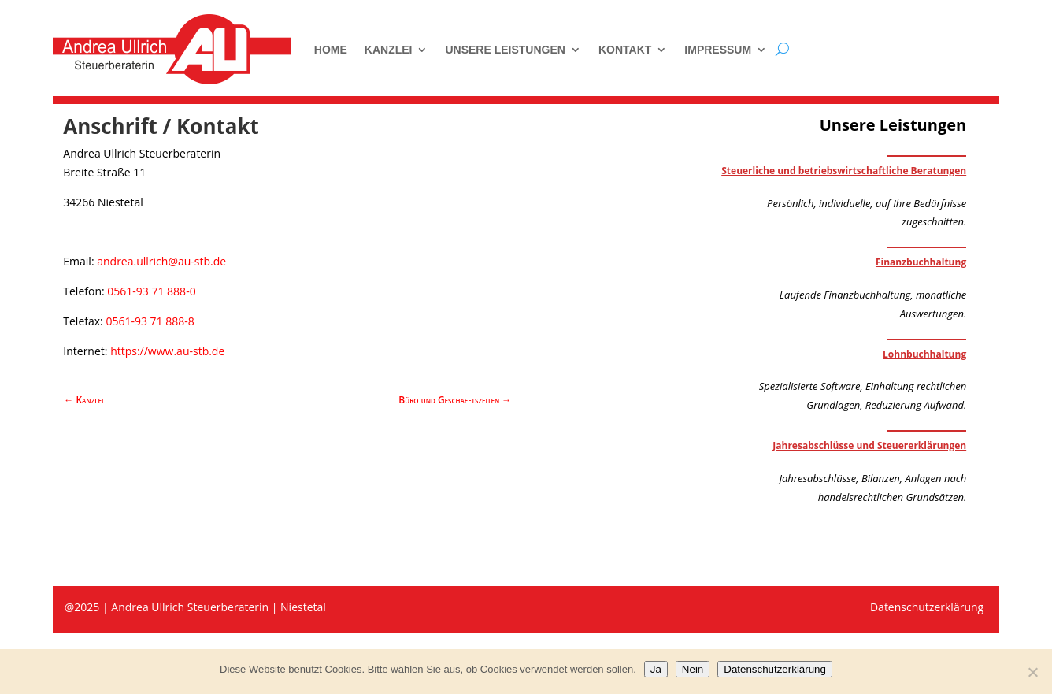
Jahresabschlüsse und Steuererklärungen (869, 445)
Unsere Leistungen (505, 49)
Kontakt (624, 49)
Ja (655, 669)
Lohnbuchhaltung (924, 354)
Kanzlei (389, 49)
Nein (692, 669)
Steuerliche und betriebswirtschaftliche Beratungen (843, 170)
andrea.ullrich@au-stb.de (161, 261)
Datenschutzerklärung (775, 669)
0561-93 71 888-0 (151, 291)
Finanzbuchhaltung (921, 262)
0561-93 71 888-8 (150, 321)
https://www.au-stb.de (167, 350)
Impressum (717, 49)
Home (330, 49)
